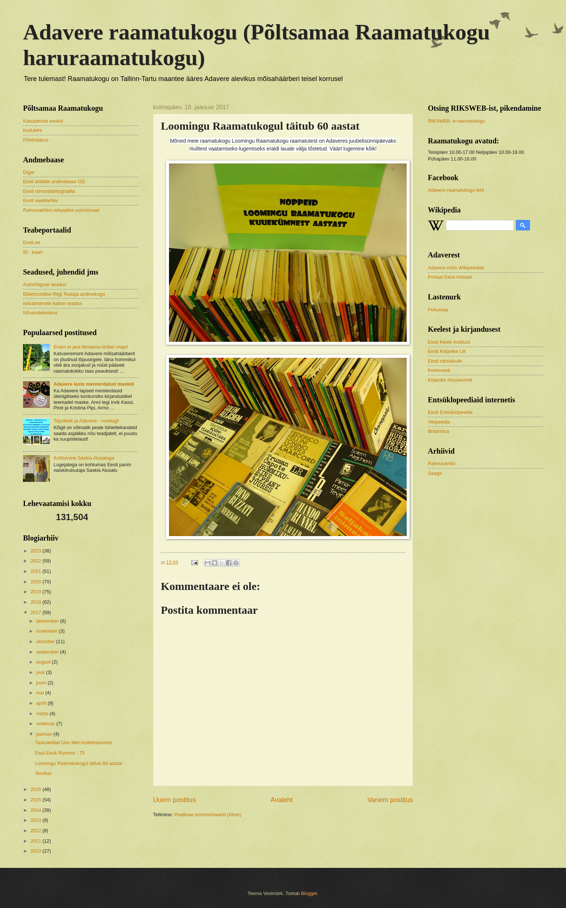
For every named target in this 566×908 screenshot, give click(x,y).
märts (42, 713)
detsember (48, 621)
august (44, 662)
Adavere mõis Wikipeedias (456, 267)
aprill (42, 703)
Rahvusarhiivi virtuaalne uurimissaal (61, 210)
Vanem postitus (390, 800)
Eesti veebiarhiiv (40, 200)
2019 (36, 591)
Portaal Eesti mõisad (450, 277)
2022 (36, 561)
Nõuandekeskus (40, 312)
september (48, 652)
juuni (42, 682)
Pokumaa (438, 309)
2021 (36, 571)
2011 (36, 841)
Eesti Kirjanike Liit (447, 351)
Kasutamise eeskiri (43, 121)
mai (40, 692)
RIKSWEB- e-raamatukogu (456, 121)
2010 (36, 851)
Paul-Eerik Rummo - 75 (60, 753)
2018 (36, 602)
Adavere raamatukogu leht (456, 190)
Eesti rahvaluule (445, 361)
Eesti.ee (31, 242)
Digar (29, 172)
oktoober (46, 641)
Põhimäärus (36, 140)
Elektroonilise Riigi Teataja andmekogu (64, 294)
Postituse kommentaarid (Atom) (207, 814)
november (47, 631)
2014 (36, 810)
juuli (41, 672)
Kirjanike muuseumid (450, 380)
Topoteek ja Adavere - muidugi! (86, 421)
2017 (36, 612)
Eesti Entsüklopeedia (450, 412)
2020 (36, 581)
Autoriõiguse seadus (44, 284)
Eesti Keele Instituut (449, 342)
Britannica (438, 431)
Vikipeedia (439, 422)
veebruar (46, 723)
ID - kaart (33, 252)
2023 (36, 551)
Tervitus (43, 773)
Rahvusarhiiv (441, 463)
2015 (36, 799)
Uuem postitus (174, 800)
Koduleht (32, 130)
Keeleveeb (439, 370)
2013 (36, 820)
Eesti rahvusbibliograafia (49, 191)
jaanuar (44, 734)
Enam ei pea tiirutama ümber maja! (90, 347)
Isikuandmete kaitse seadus (52, 303)
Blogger (309, 893)
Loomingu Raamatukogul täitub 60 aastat (78, 763)
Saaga (435, 473)
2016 (36, 789)
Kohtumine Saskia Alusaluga (83, 458)
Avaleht (281, 800)
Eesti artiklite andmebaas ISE (54, 181)
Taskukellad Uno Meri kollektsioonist (73, 742)
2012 (36, 830)
